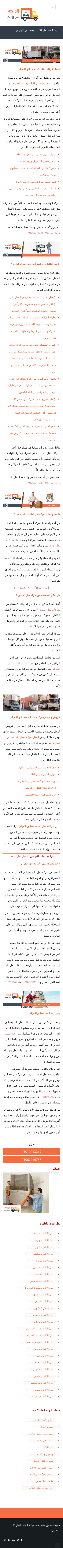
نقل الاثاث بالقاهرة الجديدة (39, 1287)
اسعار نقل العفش (18, 856)
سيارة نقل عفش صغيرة (41, 1433)
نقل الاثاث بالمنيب (43, 1389)
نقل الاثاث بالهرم (44, 1240)
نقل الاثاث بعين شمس (41, 1396)
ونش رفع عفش (13, 1033)
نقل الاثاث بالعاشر (43, 1376)
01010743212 (52, 232)
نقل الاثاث (48, 1447)
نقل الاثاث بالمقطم (43, 1253)
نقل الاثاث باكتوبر (44, 1247)
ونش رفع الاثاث (45, 1454)
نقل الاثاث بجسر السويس (39, 1328)
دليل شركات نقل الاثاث (41, 1488)
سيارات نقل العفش (43, 1461)
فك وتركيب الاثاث (44, 1420)
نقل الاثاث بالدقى (44, 1348)
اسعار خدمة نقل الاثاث (41, 1467)
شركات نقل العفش (49, 609)
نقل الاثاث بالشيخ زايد (41, 1369)
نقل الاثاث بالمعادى (43, 1294)
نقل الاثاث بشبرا (44, 1260)
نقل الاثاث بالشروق (43, 1267)
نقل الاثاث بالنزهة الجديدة (39, 1342)
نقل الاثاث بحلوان (44, 1301)
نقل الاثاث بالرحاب (43, 1321)
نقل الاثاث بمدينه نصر (42, 1281)
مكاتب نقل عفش (44, 1481)
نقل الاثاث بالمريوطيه (42, 1383)
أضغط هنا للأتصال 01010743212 (31, 588)
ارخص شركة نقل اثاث (41, 1474)
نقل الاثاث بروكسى (43, 1315)
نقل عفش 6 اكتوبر (43, 1308)
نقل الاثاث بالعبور (44, 1355)
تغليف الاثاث (46, 1426)
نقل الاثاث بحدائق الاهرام (40, 1335)
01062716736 (35, 232)
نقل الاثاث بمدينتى (43, 1274)
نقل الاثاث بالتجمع (44, 1362)
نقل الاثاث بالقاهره (43, 1233)
